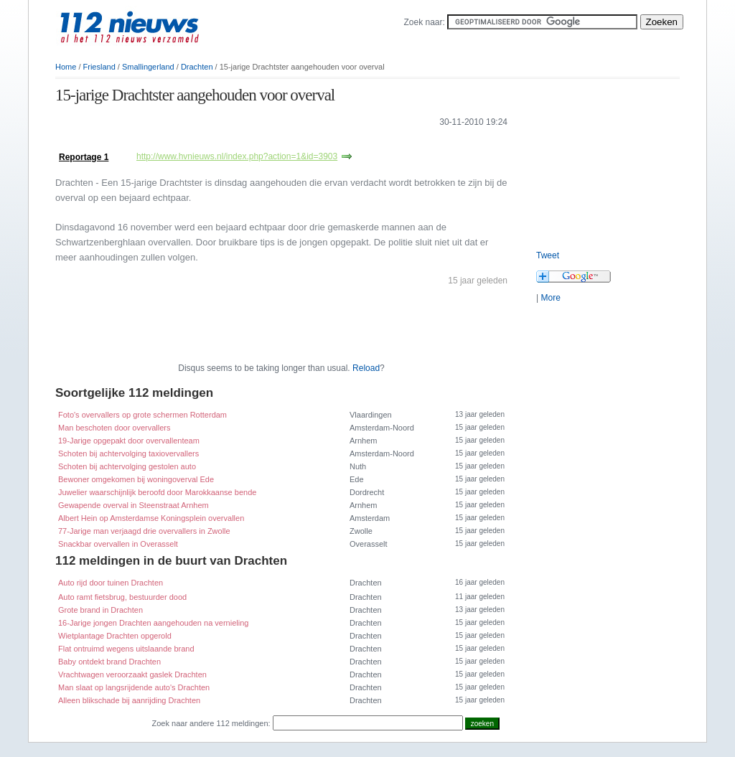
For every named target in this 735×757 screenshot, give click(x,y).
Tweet (547, 255)
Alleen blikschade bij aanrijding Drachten (129, 700)
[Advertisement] (223, 142)
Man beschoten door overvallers (114, 427)
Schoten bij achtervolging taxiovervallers (128, 453)
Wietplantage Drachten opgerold (115, 635)
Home (65, 66)
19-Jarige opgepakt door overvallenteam (129, 440)
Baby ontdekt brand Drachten (109, 661)
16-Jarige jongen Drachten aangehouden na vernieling (153, 623)
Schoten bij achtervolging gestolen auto (127, 466)
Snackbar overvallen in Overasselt (118, 544)
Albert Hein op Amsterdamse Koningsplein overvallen (151, 518)
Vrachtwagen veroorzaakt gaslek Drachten (132, 674)
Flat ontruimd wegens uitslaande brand (126, 648)
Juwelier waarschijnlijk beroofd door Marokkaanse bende (157, 492)
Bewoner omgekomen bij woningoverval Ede (136, 479)
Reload (366, 368)
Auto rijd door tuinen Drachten (110, 582)
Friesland (99, 66)
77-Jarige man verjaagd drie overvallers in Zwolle (144, 531)
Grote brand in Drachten (100, 610)
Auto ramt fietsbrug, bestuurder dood (122, 597)
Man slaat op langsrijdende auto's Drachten (134, 687)
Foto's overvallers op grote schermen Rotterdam (142, 414)
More (550, 298)
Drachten (197, 66)
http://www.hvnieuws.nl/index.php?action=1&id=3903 (236, 156)
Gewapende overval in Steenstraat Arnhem (133, 505)
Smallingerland (148, 66)
